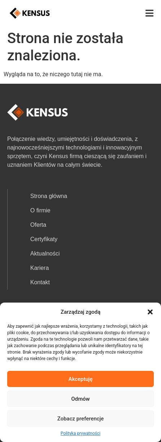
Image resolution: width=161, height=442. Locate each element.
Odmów (80, 399)
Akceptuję (80, 379)
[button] (150, 312)
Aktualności (45, 253)
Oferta (38, 225)
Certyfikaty (44, 239)
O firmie (40, 210)
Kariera (39, 268)
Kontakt (40, 282)
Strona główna (48, 196)
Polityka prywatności (80, 433)
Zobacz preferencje (80, 418)
